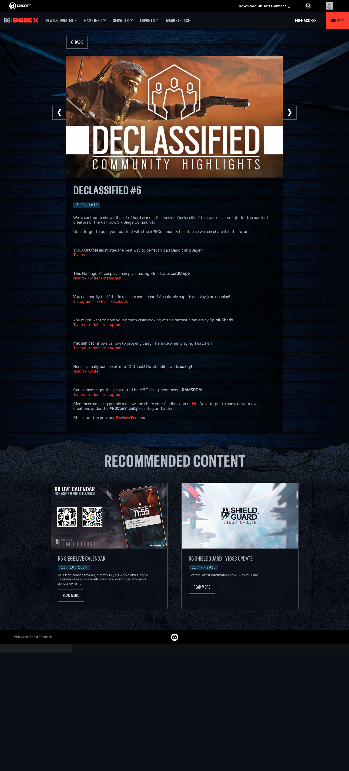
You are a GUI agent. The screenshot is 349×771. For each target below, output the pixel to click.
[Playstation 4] (174, 706)
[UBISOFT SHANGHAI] (114, 728)
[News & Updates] (61, 20)
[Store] (38, 678)
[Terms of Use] (38, 731)
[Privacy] (38, 726)
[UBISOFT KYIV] (114, 706)
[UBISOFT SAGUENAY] (114, 722)
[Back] (77, 42)
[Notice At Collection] (38, 736)
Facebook (119, 301)
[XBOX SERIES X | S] (174, 690)
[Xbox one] (174, 696)
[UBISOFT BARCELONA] (114, 690)
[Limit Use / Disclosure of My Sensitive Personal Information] (38, 752)
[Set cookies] (18, 759)
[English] (308, 659)
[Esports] (149, 20)
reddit (78, 278)
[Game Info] (95, 20)
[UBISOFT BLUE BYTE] (114, 696)
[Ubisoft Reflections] (114, 717)
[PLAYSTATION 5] (174, 701)
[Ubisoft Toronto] (114, 733)
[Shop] (337, 20)
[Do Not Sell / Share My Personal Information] (38, 743)
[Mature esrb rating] (318, 753)
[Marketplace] (177, 20)
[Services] (123, 20)
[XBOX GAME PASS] (174, 685)
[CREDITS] (114, 738)
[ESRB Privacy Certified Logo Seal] (278, 753)
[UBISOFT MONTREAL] (114, 685)
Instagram (112, 278)
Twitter (79, 255)
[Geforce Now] (235, 685)
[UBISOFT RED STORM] (114, 712)
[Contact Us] (38, 722)
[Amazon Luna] (174, 717)
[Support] (38, 707)
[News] (38, 699)
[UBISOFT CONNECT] (38, 685)
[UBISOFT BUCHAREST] (114, 701)
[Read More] (71, 595)
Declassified (127, 418)
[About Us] (38, 692)
